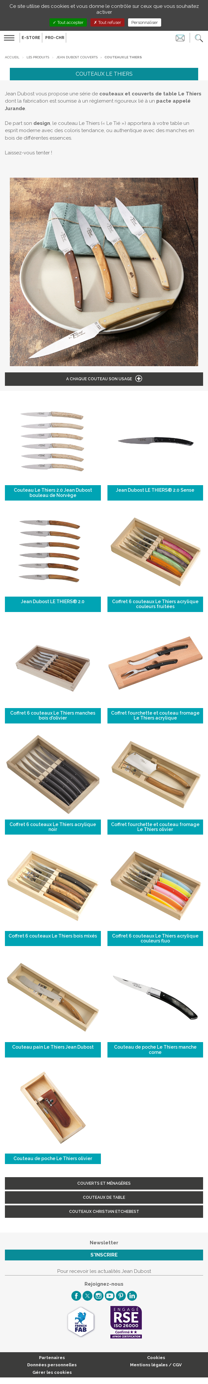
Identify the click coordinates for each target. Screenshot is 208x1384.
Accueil (12, 57)
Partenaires (52, 1357)
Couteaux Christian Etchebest (104, 1211)
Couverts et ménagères (104, 1183)
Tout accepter (68, 22)
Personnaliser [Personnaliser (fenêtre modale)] (144, 22)
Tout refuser (107, 22)
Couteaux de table (104, 1197)
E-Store (31, 37)
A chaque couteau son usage (99, 379)
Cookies (156, 1357)
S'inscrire (104, 1255)
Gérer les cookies (52, 1372)
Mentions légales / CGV (156, 1364)
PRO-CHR (54, 37)
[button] (199, 38)
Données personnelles (52, 1364)
